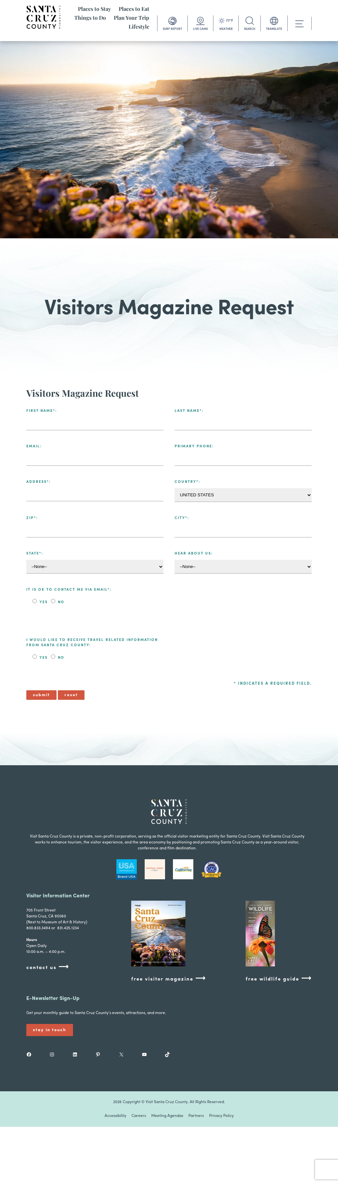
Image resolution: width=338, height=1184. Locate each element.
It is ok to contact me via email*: (68, 590)
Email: (34, 446)
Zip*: (32, 518)
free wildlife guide (279, 978)
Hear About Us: (194, 554)
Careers (139, 1116)
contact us (47, 967)
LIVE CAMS (200, 29)
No (60, 602)
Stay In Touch (49, 1030)
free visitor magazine (168, 978)
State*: (34, 554)
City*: (182, 518)
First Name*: (41, 411)
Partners (196, 1116)
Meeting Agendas (167, 1116)
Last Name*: (189, 411)
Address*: (38, 482)
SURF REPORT (172, 29)
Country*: (187, 482)
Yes (43, 602)
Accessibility (115, 1116)
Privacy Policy (221, 1116)
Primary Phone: (194, 446)
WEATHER (226, 29)
